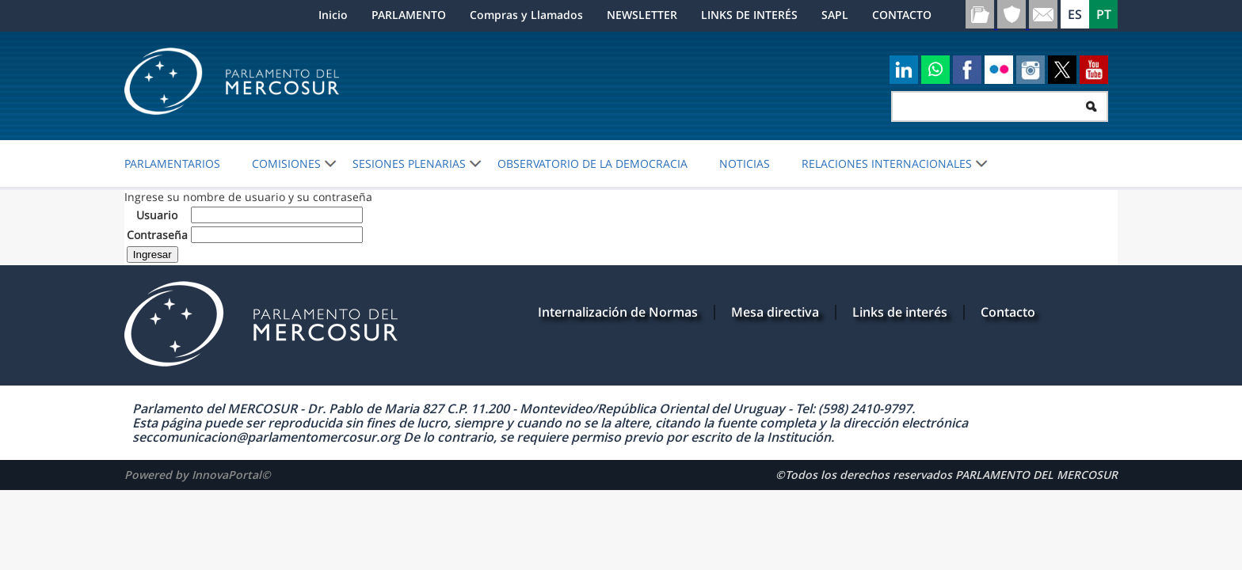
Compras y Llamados (526, 14)
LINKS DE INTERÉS (749, 14)
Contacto (1008, 312)
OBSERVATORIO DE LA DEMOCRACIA (592, 164)
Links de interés (899, 312)
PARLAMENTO (408, 14)
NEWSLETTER (642, 14)
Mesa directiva (775, 312)
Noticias (744, 164)
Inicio (333, 14)
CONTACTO (902, 14)
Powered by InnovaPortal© (197, 474)
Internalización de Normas (618, 312)
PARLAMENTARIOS (172, 164)
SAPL (834, 14)
